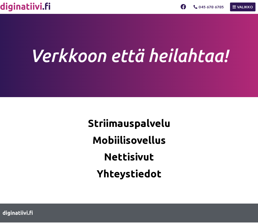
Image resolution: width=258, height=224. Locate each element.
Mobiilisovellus (129, 140)
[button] (208, 7)
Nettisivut (129, 157)
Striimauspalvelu (129, 123)
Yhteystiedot (129, 175)
